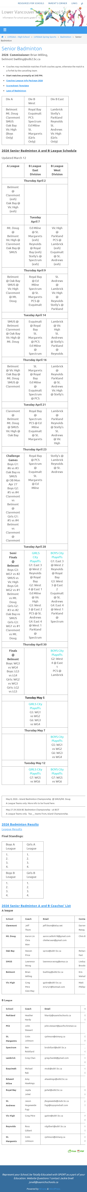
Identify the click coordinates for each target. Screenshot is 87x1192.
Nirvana (42, 1188)
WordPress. (54, 1188)
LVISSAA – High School (18, 37)
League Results (12, 829)
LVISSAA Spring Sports (45, 37)
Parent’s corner (57, 3)
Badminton (65, 37)
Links (74, 3)
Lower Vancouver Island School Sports (38, 12)
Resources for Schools (31, 3)
